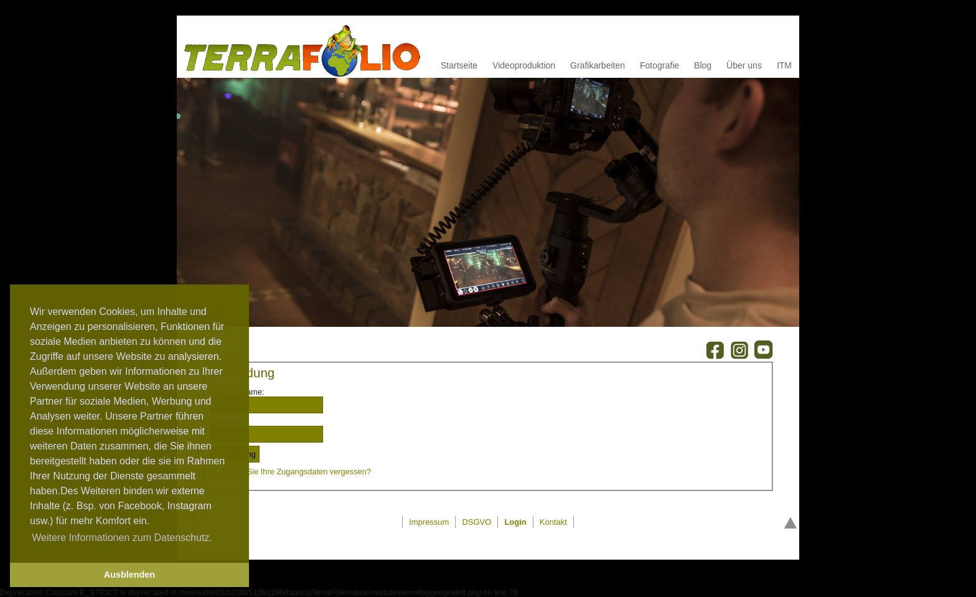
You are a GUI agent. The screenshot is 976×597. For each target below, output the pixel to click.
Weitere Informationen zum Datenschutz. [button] (122, 537)
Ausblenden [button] (129, 575)
